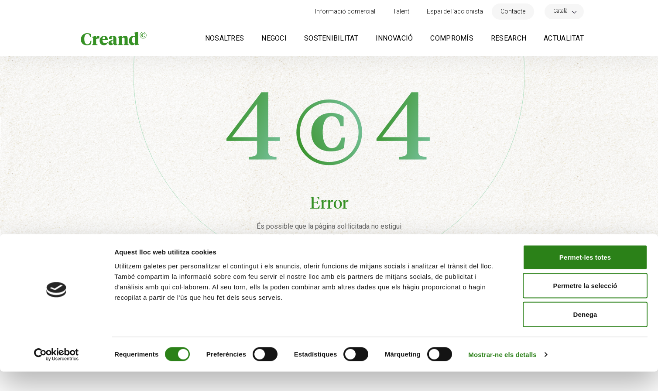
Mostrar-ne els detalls (502, 373)
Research (508, 38)
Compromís (451, 38)
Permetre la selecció (585, 305)
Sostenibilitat (331, 38)
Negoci (274, 38)
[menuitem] (564, 11)
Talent (401, 11)
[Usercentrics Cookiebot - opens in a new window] (56, 374)
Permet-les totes (585, 276)
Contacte (512, 11)
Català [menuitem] (560, 11)
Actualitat (564, 38)
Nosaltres (224, 38)
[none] (564, 11)
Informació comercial (345, 11)
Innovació (394, 38)
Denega (585, 333)
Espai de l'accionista (455, 11)
